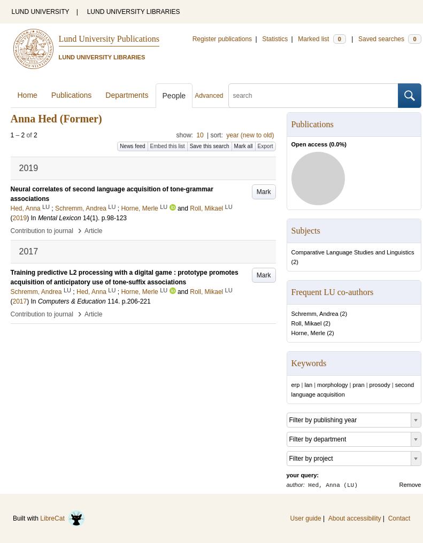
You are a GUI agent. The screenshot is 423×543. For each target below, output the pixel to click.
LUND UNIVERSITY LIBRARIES (133, 11)
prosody (380, 385)
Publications (71, 95)
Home (27, 95)
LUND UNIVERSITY (41, 11)
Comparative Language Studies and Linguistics (352, 252)
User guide (305, 518)
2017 (20, 301)
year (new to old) (250, 135)
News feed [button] (132, 146)
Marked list (321, 39)
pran (359, 385)
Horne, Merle (308, 333)
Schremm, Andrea (315, 314)
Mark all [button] (243, 146)
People (174, 95)
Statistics (275, 39)
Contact (399, 518)
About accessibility (354, 518)
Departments (126, 95)
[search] (313, 95)
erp (295, 385)
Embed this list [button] (167, 146)
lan (308, 385)
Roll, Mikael (306, 323)
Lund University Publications (109, 38)
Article (93, 231)
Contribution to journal (42, 231)
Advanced (209, 95)
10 (199, 135)
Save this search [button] (209, 146)
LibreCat (62, 518)
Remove (410, 485)
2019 (20, 218)
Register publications (222, 39)
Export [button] (265, 146)
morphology (332, 385)
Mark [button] (264, 192)
